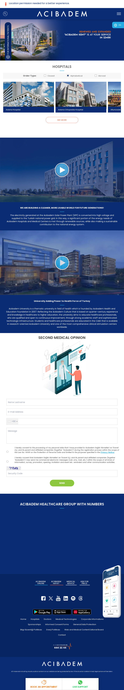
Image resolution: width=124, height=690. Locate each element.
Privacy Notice (107, 452)
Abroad (100, 75)
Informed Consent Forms (57, 624)
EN (120, 25)
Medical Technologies (66, 619)
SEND (62, 483)
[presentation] (6, 99)
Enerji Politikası (53, 629)
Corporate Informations (92, 619)
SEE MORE (62, 120)
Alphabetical (75, 75)
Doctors (47, 619)
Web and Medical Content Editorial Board (84, 629)
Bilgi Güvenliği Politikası (31, 629)
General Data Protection (84, 624)
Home (23, 619)
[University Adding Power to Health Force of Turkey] (62, 262)
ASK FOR (84, 582)
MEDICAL (71, 582)
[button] (12, 421)
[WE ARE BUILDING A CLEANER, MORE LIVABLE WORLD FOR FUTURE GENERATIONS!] (62, 170)
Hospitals (35, 619)
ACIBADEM (41, 582)
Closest (49, 75)
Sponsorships (34, 624)
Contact (62, 635)
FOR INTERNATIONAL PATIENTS (8, 42)
